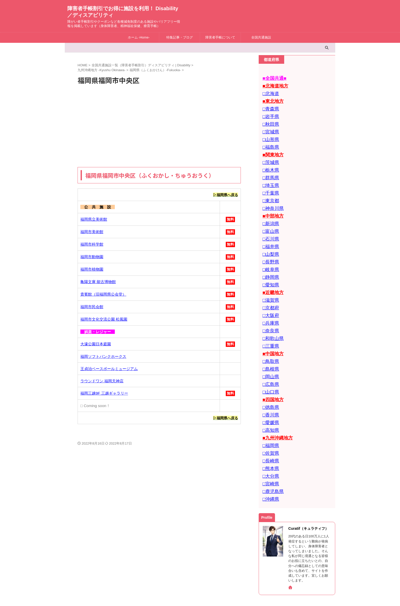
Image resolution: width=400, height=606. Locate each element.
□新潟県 (269, 209)
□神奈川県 (271, 195)
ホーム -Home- (139, 37)
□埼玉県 (269, 174)
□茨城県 (269, 154)
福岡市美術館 (91, 232)
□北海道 (269, 92)
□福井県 (269, 229)
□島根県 (269, 339)
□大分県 (269, 436)
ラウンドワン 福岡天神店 (101, 381)
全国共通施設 (261, 37)
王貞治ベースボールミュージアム (109, 369)
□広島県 (269, 353)
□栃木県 (269, 160)
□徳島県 (269, 374)
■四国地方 (271, 367)
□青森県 (269, 105)
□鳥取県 (269, 333)
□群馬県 (269, 167)
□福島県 (269, 140)
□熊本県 (269, 429)
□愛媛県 (269, 388)
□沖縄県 (269, 456)
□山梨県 (269, 236)
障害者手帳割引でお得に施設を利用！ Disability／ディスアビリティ (200, 583)
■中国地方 (271, 326)
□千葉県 (269, 181)
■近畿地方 (271, 271)
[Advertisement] (159, 126)
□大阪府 (269, 291)
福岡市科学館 (91, 244)
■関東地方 (271, 147)
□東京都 (269, 188)
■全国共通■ (272, 78)
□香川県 (269, 381)
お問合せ (187, 572)
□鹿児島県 (271, 450)
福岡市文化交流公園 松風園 (103, 319)
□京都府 (269, 284)
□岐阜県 (269, 250)
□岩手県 (269, 112)
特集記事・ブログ (179, 37)
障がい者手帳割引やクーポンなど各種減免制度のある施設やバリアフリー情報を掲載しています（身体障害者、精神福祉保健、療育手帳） (200, 591)
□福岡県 (269, 408)
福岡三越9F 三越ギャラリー (104, 393)
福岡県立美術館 (93, 219)
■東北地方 (271, 98)
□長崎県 (269, 422)
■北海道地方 (273, 85)
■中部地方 (271, 202)
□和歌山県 (271, 312)
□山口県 (269, 360)
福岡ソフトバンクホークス (103, 357)
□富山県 (269, 215)
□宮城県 (269, 126)
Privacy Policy (209, 572)
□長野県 (269, 243)
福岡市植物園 (91, 269)
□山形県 (269, 133)
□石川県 (269, 222)
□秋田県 (269, 119)
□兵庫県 (269, 298)
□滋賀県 (269, 277)
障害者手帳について (220, 37)
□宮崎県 (269, 443)
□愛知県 (269, 264)
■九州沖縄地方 (275, 401)
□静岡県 (269, 257)
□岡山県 (269, 346)
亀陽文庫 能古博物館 (98, 282)
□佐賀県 (269, 415)
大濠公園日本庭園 (95, 344)
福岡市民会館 (91, 307)
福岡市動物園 (91, 257)
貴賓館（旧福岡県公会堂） (103, 294)
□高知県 (269, 395)
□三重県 (269, 319)
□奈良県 (269, 305)
